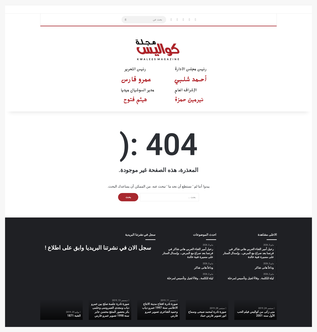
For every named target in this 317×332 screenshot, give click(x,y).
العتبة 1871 (74, 315)
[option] (255, 304)
